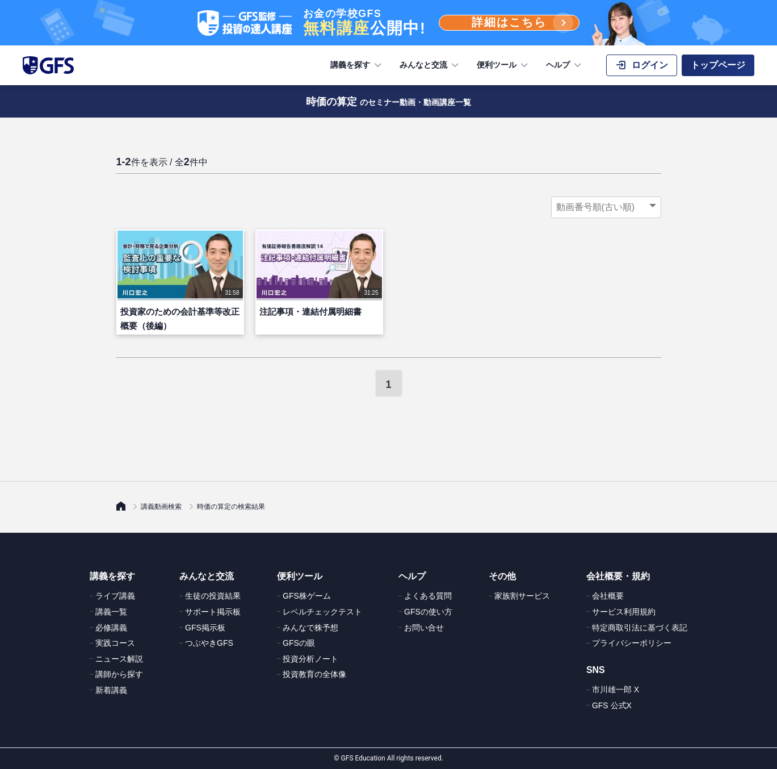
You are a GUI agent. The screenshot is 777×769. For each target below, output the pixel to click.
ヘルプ (564, 65)
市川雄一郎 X (615, 689)
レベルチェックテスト (322, 611)
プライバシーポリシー (631, 642)
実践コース (115, 642)
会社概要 (608, 595)
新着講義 (111, 690)
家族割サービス (522, 595)
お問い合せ (424, 627)
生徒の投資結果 (213, 595)
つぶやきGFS (209, 642)
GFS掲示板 (205, 627)
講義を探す (357, 65)
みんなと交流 (430, 65)
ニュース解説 (119, 658)
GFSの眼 (299, 642)
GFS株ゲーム (307, 595)
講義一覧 (111, 611)
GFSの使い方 (428, 611)
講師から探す (119, 674)
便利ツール (503, 65)
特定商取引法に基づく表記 (639, 627)
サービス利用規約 (624, 611)
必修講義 (111, 627)
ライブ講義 (115, 595)
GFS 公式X (612, 705)
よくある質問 (428, 595)
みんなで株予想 (310, 627)
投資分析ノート (310, 658)
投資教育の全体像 (314, 674)
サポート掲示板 (213, 611)
